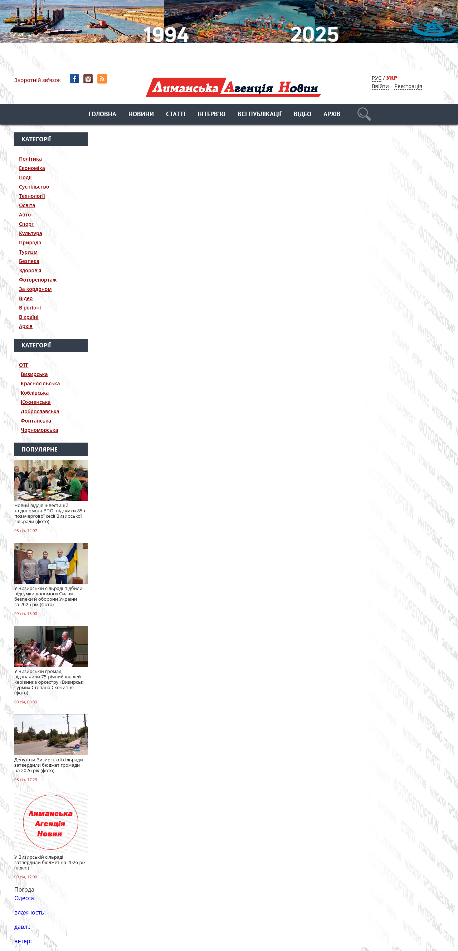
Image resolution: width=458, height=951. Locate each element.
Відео (302, 115)
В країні (29, 316)
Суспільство (34, 186)
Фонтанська (36, 420)
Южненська (36, 402)
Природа (30, 242)
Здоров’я (30, 270)
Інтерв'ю (211, 115)
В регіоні (30, 307)
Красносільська (40, 383)
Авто (25, 214)
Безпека (29, 261)
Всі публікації (260, 115)
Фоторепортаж (38, 279)
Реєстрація (408, 85)
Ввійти (380, 85)
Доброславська (40, 411)
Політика (30, 158)
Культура (30, 233)
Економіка (32, 168)
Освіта (27, 205)
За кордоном (35, 289)
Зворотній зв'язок (37, 79)
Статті (175, 115)
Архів (332, 115)
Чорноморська (39, 429)
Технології (32, 195)
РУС (377, 77)
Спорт (26, 223)
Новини (141, 115)
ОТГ (24, 364)
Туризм (28, 251)
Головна (102, 115)
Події (25, 177)
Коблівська (35, 392)
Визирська (34, 374)
